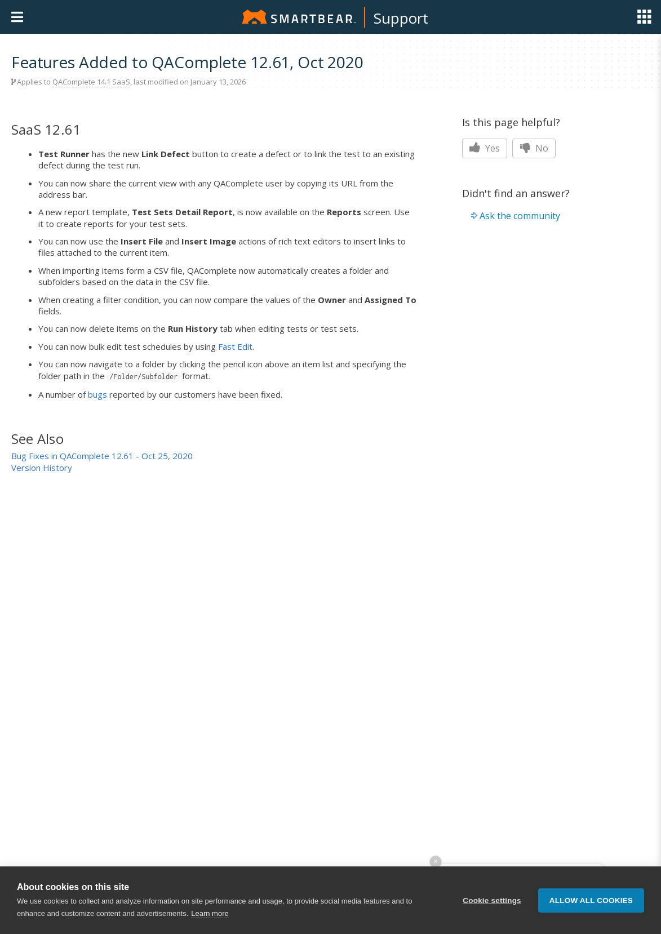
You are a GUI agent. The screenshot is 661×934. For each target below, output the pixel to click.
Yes (484, 148)
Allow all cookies (591, 900)
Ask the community (520, 216)
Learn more (209, 913)
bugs (97, 394)
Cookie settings (492, 900)
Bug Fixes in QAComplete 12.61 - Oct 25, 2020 (102, 455)
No (534, 148)
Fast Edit (235, 346)
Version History (41, 467)
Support (401, 18)
